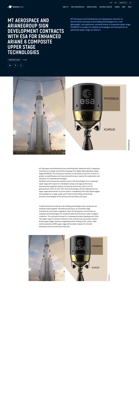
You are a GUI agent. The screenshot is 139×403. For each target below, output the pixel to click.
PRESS (129, 7)
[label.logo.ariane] (16, 7)
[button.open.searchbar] (130, 2)
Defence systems (92, 7)
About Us (65, 7)
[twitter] (15, 65)
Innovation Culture (14, 60)
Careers (117, 7)
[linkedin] (10, 65)
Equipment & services (105, 7)
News (123, 7)
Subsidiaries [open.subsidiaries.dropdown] (123, 2)
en (111, 2)
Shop (116, 2)
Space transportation (77, 7)
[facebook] (21, 65)
